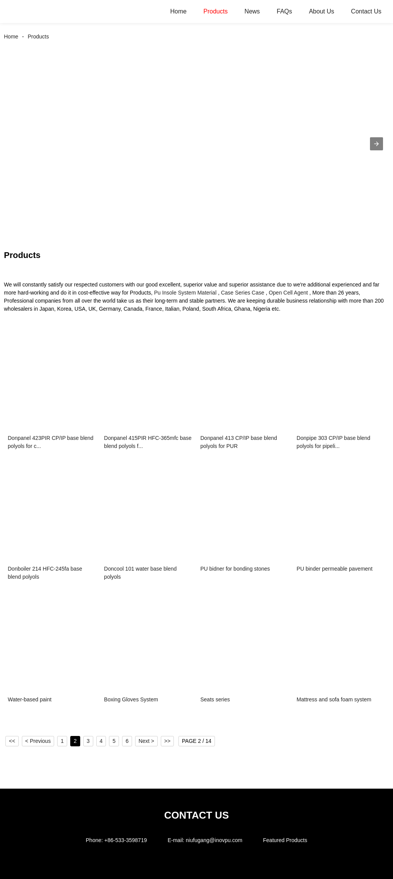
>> (167, 741)
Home (178, 11)
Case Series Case (242, 293)
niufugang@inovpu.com (214, 840)
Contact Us (366, 11)
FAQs (284, 11)
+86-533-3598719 (125, 840)
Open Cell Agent (288, 293)
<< (12, 741)
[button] (376, 143)
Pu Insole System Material (185, 293)
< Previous (38, 741)
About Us (321, 11)
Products (215, 11)
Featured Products (285, 840)
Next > (146, 741)
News (252, 11)
